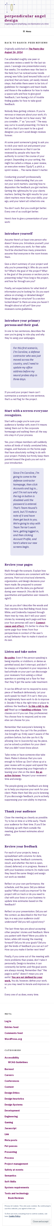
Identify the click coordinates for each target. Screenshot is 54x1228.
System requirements (17, 1187)
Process (9, 1157)
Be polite (10, 657)
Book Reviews (16, 1198)
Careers (9, 1075)
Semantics (10, 1175)
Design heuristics (14, 1098)
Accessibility (12, 1057)
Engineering (11, 1116)
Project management (16, 1163)
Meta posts (11, 1140)
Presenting (11, 1152)
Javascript (10, 1128)
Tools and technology (17, 1193)
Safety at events (14, 1169)
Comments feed (14, 1033)
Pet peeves (11, 1146)
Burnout (9, 1069)
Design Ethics (12, 1092)
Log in (8, 1021)
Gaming (9, 1122)
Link (7, 1134)
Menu (27, 31)
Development (12, 1110)
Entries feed (11, 1027)
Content (9, 1086)
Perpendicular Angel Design (25, 18)
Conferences (12, 1081)
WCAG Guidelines (18, 1062)
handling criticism (31, 709)
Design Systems (14, 1104)
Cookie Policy (14, 1216)
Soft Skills (10, 1181)
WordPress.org (13, 1039)
